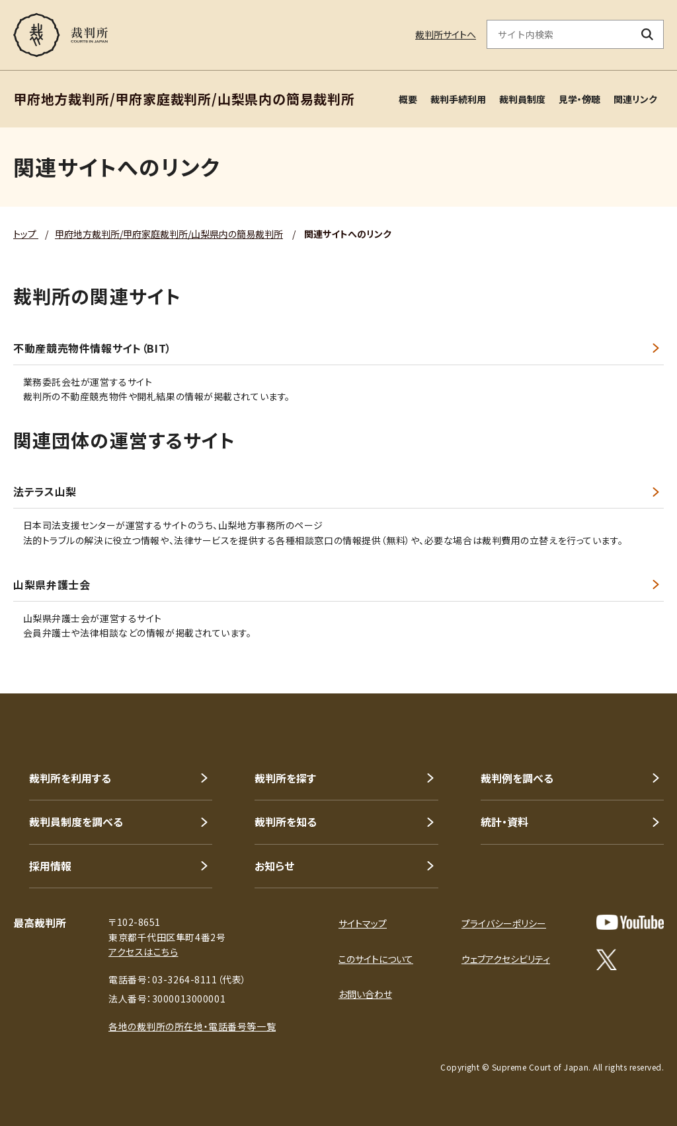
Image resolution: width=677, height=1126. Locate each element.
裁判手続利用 (458, 99)
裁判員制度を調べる (76, 821)
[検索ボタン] (647, 34)
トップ (25, 233)
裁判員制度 (522, 99)
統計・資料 (504, 821)
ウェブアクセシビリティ (505, 959)
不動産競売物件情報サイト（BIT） (92, 348)
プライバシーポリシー (503, 923)
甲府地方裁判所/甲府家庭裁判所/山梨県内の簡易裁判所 (169, 233)
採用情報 (50, 866)
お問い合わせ (365, 994)
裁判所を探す (285, 778)
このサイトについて (375, 959)
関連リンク (635, 99)
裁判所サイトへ (445, 34)
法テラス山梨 (45, 492)
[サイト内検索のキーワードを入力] (559, 34)
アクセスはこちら (143, 951)
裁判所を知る (286, 821)
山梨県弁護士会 (51, 585)
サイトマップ (362, 923)
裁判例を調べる (517, 778)
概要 (408, 99)
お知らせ (274, 866)
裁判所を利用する (70, 778)
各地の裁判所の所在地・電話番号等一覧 (192, 1026)
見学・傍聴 (579, 99)
